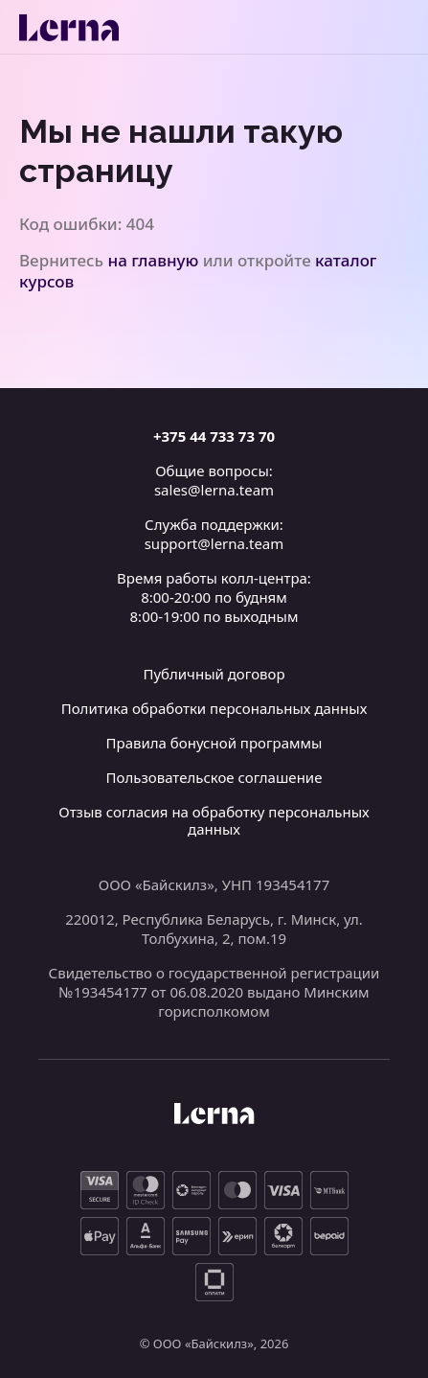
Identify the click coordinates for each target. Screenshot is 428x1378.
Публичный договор (213, 673)
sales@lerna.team (214, 489)
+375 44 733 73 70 (214, 436)
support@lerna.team (214, 543)
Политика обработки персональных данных (214, 708)
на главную (153, 260)
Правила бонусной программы (214, 742)
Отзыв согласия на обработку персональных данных (214, 820)
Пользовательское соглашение (214, 777)
